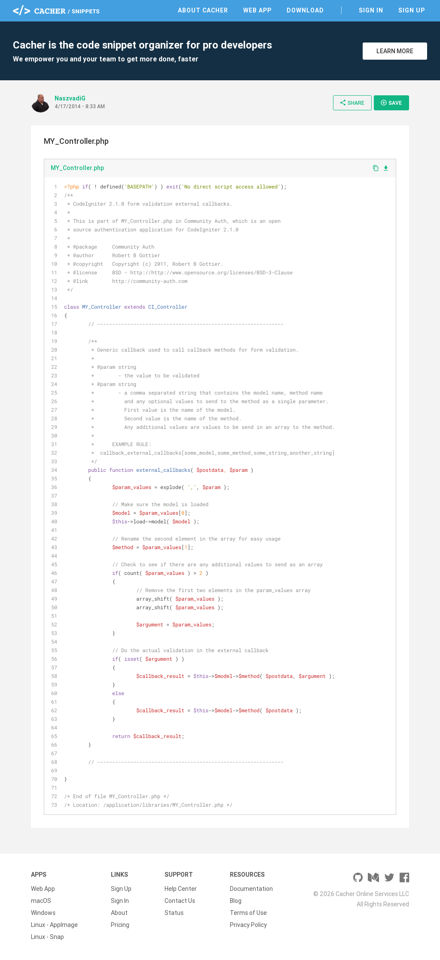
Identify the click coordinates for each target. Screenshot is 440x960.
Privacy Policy (248, 925)
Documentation (251, 889)
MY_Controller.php (77, 168)
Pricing (120, 925)
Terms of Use (248, 913)
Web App (257, 10)
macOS (41, 901)
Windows (43, 913)
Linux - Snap (47, 937)
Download (305, 10)
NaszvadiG (70, 98)
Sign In (371, 10)
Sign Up (411, 10)
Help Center (181, 889)
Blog (235, 901)
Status (174, 913)
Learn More (394, 51)
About (119, 913)
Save (391, 102)
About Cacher (203, 10)
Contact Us (180, 901)
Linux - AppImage (54, 925)
